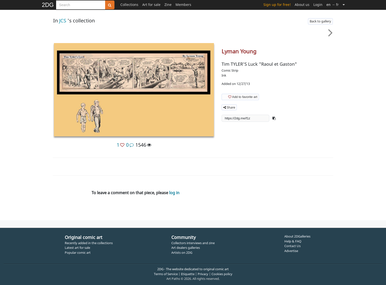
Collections (129, 4)
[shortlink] (245, 118)
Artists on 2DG (181, 252)
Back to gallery (320, 21)
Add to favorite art (240, 96)
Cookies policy (221, 274)
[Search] (80, 4)
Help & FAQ (292, 241)
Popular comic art (78, 252)
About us (302, 4)
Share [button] (229, 107)
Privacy (203, 274)
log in (174, 192)
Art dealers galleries (185, 247)
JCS (62, 20)
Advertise (291, 251)
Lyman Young (239, 51)
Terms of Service (166, 274)
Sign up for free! (277, 4)
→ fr (332, 4)
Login (317, 4)
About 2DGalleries (297, 236)
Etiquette (187, 274)
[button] (274, 118)
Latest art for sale (77, 247)
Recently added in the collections (89, 243)
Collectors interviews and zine (193, 243)
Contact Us (292, 246)
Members (183, 4)
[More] (344, 4)
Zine (168, 4)
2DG (48, 5)
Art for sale (151, 4)
